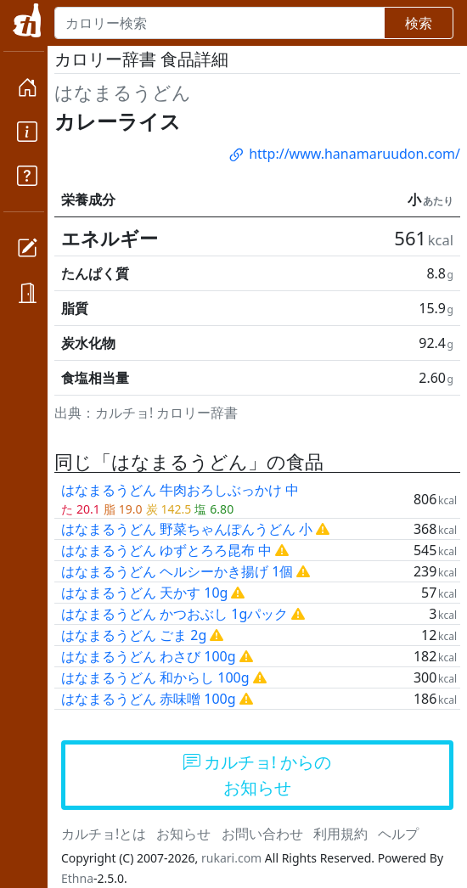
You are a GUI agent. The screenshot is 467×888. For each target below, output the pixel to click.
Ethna (77, 878)
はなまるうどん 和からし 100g (155, 677)
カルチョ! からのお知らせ (257, 774)
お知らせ (183, 833)
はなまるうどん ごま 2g (133, 635)
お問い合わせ (262, 833)
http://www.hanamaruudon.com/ (343, 153)
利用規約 (340, 833)
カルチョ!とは (103, 833)
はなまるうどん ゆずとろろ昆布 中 (166, 550)
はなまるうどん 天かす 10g (144, 592)
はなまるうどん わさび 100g (148, 656)
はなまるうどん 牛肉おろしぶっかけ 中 (180, 490)
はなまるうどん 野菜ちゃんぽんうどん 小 (186, 529)
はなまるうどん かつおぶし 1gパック (174, 613)
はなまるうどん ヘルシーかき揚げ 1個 (177, 571)
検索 (418, 23)
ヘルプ (398, 833)
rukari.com (231, 858)
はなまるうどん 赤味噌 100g (148, 698)
